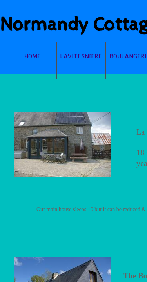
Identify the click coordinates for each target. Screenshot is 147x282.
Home (32, 56)
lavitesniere (81, 56)
